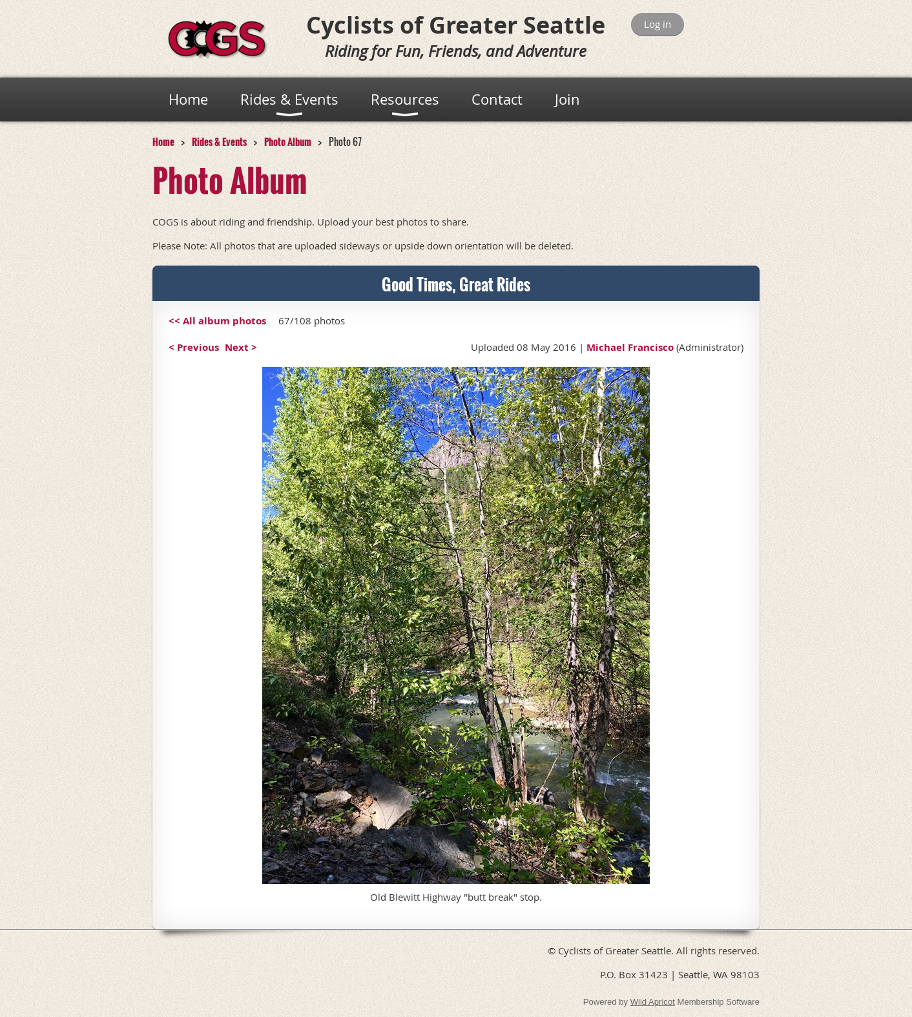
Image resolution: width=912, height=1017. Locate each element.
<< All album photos (217, 321)
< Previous (194, 347)
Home (163, 141)
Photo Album (287, 141)
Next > (241, 347)
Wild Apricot (652, 1002)
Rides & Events (219, 141)
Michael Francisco (630, 347)
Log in (657, 23)
